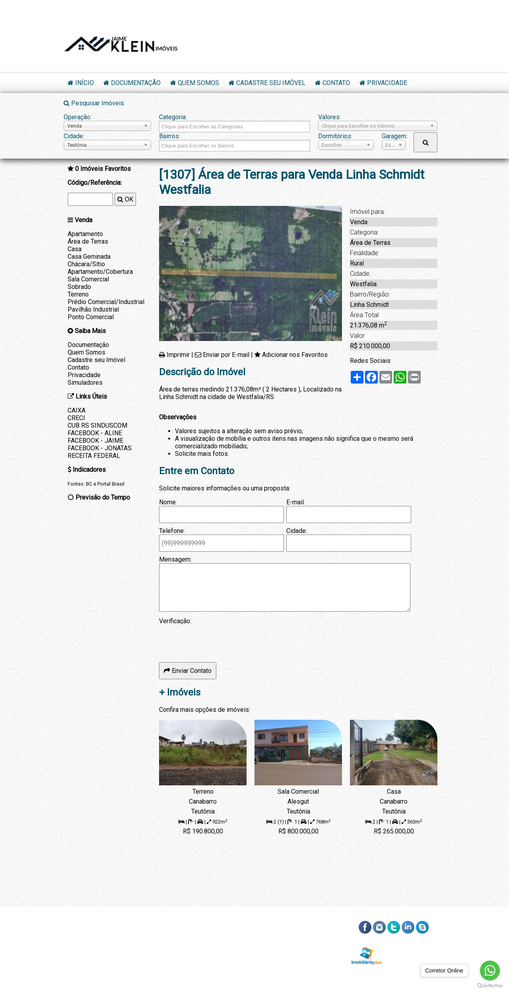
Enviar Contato (188, 670)
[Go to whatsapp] (490, 970)
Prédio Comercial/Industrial (106, 302)
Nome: (168, 502)
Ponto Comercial (91, 317)
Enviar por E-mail (226, 354)
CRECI (76, 418)
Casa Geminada (89, 256)
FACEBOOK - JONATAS (100, 448)
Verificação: (175, 621)
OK (125, 199)
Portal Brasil (110, 484)
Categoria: (173, 117)
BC (89, 484)
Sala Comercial (88, 279)
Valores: (329, 117)
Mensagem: (175, 559)
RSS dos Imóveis (412, 946)
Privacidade (387, 83)
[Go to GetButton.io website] (490, 985)
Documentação (136, 83)
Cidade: (74, 136)
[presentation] (219, 640)
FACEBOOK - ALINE (95, 433)
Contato (336, 83)
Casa (75, 249)
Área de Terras (88, 241)
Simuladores (85, 382)
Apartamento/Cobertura (100, 271)
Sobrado (79, 287)
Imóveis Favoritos (103, 168)
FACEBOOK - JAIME (95, 440)
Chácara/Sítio (86, 264)
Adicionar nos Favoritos (295, 354)
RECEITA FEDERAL (94, 455)
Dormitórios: (335, 136)
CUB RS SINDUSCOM (97, 425)
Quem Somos (198, 83)
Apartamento (85, 234)
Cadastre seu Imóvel (270, 83)
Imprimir (178, 354)
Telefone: (172, 531)
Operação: (77, 117)
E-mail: (295, 502)
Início (84, 83)
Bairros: (169, 136)
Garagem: (394, 136)
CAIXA (76, 410)
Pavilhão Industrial (93, 309)
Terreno (78, 294)
